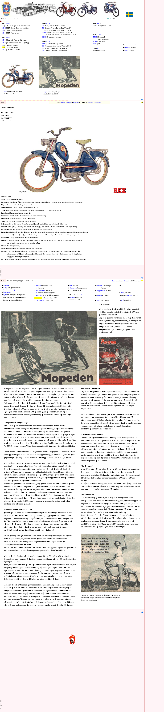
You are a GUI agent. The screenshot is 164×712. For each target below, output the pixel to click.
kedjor (81, 295)
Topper (69, 102)
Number (38, 285)
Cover (63, 102)
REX (5, 91)
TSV (70, 290)
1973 (98, 23)
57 (3, 45)
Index (122, 292)
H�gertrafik (101, 291)
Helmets (6, 285)
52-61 (99, 48)
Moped (72, 297)
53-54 (4, 33)
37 (3, 26)
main (135, 45)
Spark (98, 300)
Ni (36, 292)
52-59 (95, 44)
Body (5, 287)
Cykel (5, 295)
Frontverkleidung (9, 290)
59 (43, 28)
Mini (71, 285)
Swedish (128, 47)
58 (43, 26)
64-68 (48, 41)
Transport (98, 102)
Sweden (129, 295)
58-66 (48, 23)
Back (113, 281)
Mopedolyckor (40, 290)
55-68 (99, 35)
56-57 (4, 43)
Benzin (99, 296)
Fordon (99, 286)
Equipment (7, 292)
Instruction (73, 288)
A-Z (126, 50)
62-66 (44, 37)
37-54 (8, 23)
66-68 (95, 41)
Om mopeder (40, 300)
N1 (1, 55)
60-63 (44, 32)
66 (43, 46)
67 (43, 50)
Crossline (90, 102)
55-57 (8, 37)
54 (3, 30)
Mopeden (46, 92)
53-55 (4, 28)
